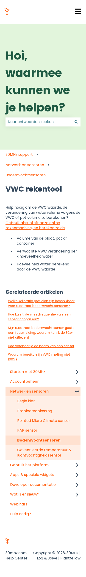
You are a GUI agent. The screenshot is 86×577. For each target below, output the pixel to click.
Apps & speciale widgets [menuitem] (32, 474)
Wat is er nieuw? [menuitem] (24, 494)
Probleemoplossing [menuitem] (34, 411)
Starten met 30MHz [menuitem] (27, 371)
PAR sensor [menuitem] (27, 430)
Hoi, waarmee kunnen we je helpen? (38, 82)
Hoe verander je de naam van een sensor (41, 346)
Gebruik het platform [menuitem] (29, 465)
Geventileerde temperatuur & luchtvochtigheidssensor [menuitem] (44, 452)
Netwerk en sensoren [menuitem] (29, 391)
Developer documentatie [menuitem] (33, 484)
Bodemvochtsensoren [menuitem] (39, 440)
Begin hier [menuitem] (26, 401)
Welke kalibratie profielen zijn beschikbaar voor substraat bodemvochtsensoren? (41, 303)
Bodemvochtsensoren (26, 175)
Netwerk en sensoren (25, 165)
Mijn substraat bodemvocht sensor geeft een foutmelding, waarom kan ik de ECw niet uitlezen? (41, 332)
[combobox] (39, 121)
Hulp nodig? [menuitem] (20, 514)
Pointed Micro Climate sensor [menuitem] (43, 420)
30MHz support (19, 154)
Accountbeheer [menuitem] (24, 381)
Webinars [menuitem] (18, 504)
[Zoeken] (76, 121)
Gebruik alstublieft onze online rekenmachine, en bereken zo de (35, 225)
